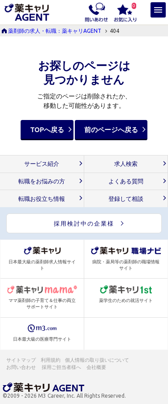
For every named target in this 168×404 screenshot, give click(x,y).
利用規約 (50, 360)
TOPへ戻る (47, 129)
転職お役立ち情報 (41, 199)
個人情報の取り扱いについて (97, 360)
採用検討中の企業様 (84, 223)
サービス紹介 (41, 164)
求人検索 (126, 164)
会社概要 (96, 367)
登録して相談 (125, 199)
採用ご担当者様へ (62, 367)
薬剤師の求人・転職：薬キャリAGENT (54, 31)
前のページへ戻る (111, 129)
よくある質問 (125, 181)
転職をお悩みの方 (41, 181)
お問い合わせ (21, 367)
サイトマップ (21, 360)
